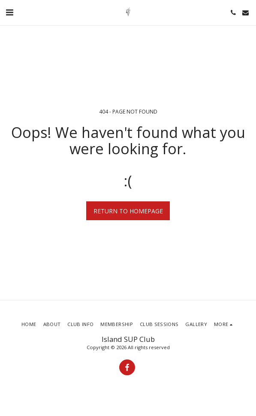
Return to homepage (128, 211)
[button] (9, 12)
